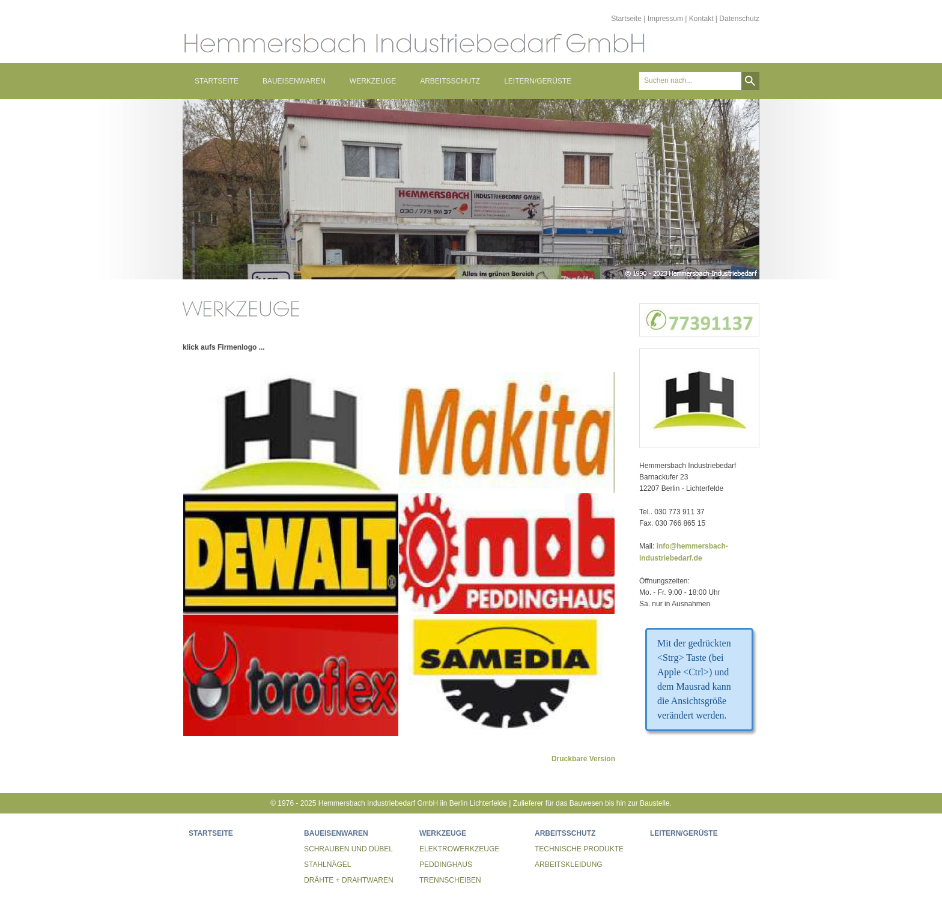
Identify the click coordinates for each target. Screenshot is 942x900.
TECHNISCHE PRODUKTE (579, 849)
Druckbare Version (583, 759)
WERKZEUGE (373, 81)
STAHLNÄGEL (327, 864)
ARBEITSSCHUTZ (450, 81)
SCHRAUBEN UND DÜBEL (348, 849)
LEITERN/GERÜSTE (537, 81)
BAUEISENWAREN (294, 81)
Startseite (626, 18)
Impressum (665, 18)
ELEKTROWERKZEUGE (459, 849)
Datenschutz (739, 18)
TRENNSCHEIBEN (450, 880)
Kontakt (701, 18)
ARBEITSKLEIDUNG (569, 864)
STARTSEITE (217, 81)
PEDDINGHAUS (445, 864)
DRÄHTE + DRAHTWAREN (349, 880)
